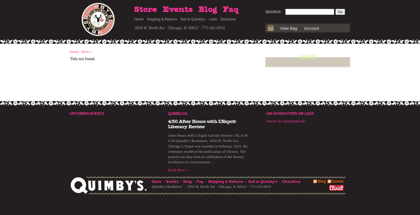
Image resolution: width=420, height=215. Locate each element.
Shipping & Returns (162, 19)
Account (311, 28)
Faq (231, 10)
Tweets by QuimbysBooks (286, 121)
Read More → (179, 170)
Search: (273, 12)
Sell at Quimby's (192, 19)
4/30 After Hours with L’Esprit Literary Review (202, 124)
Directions (228, 19)
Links (213, 19)
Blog (207, 10)
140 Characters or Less (290, 114)
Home (139, 19)
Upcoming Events (87, 114)
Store (145, 10)
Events (178, 10)
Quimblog (177, 114)
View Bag (288, 28)
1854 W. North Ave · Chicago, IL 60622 (166, 28)
